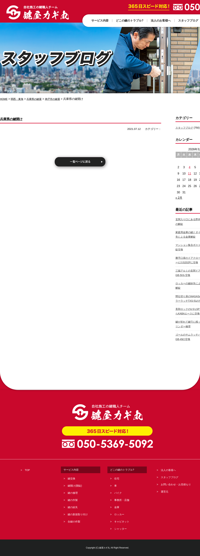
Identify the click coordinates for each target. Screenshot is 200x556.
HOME (4, 98)
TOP (27, 470)
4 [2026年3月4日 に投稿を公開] (189, 167)
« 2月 (178, 197)
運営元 (164, 491)
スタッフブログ (184, 127)
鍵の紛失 (73, 507)
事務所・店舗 (121, 500)
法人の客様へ (168, 470)
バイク (118, 492)
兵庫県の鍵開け (15, 118)
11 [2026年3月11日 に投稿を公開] (189, 173)
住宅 (116, 478)
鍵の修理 (73, 492)
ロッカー (119, 514)
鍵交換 (71, 478)
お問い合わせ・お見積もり (176, 484)
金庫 (116, 507)
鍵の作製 (73, 500)
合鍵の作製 (74, 521)
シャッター (120, 528)
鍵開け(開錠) (75, 485)
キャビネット (121, 521)
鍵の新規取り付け (78, 514)
